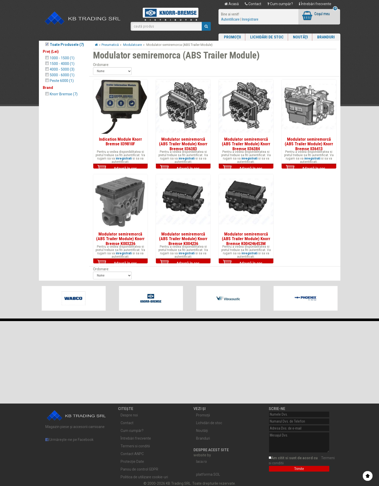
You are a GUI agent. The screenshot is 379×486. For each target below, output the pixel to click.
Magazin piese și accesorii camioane (76, 418)
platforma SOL (208, 474)
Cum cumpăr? (280, 4)
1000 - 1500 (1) (62, 58)
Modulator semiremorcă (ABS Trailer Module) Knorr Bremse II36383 (183, 144)
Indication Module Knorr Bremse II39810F (120, 141)
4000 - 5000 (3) (62, 69)
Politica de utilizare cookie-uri (144, 477)
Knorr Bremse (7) (64, 94)
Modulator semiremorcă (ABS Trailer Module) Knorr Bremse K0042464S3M (246, 238)
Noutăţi (300, 37)
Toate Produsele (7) (67, 45)
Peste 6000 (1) (62, 81)
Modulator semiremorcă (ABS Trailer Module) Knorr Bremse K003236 (120, 238)
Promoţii (232, 37)
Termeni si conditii (135, 446)
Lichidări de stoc (267, 37)
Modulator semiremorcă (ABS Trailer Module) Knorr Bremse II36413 (309, 144)
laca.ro (201, 461)
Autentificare (230, 19)
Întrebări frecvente (315, 4)
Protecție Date (132, 461)
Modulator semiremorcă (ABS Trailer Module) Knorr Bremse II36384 (246, 144)
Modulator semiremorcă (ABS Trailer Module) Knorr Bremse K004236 (183, 238)
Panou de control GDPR (139, 469)
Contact (253, 4)
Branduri (326, 37)
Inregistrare (250, 19)
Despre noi (129, 415)
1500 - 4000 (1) (62, 64)
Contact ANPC (132, 454)
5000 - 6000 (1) (62, 75)
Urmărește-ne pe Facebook (69, 440)
